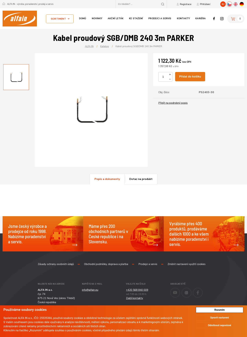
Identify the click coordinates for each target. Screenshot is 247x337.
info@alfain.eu (90, 290)
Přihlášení (205, 4)
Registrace (185, 4)
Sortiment (58, 18)
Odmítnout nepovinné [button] (219, 325)
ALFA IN (89, 46)
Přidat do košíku (190, 76)
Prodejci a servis (159, 18)
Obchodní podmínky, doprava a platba (106, 264)
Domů (82, 18)
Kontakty (183, 18)
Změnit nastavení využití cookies (186, 264)
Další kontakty (134, 298)
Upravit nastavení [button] (219, 317)
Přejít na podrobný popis (173, 103)
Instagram (222, 18)
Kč (223, 4)
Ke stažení (136, 18)
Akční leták (116, 18)
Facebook (214, 18)
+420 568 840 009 (137, 290)
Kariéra (200, 18)
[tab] (107, 179)
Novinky (97, 18)
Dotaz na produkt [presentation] (140, 179)
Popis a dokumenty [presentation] (107, 179)
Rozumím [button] (219, 309)
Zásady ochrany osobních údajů (56, 264)
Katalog (104, 46)
